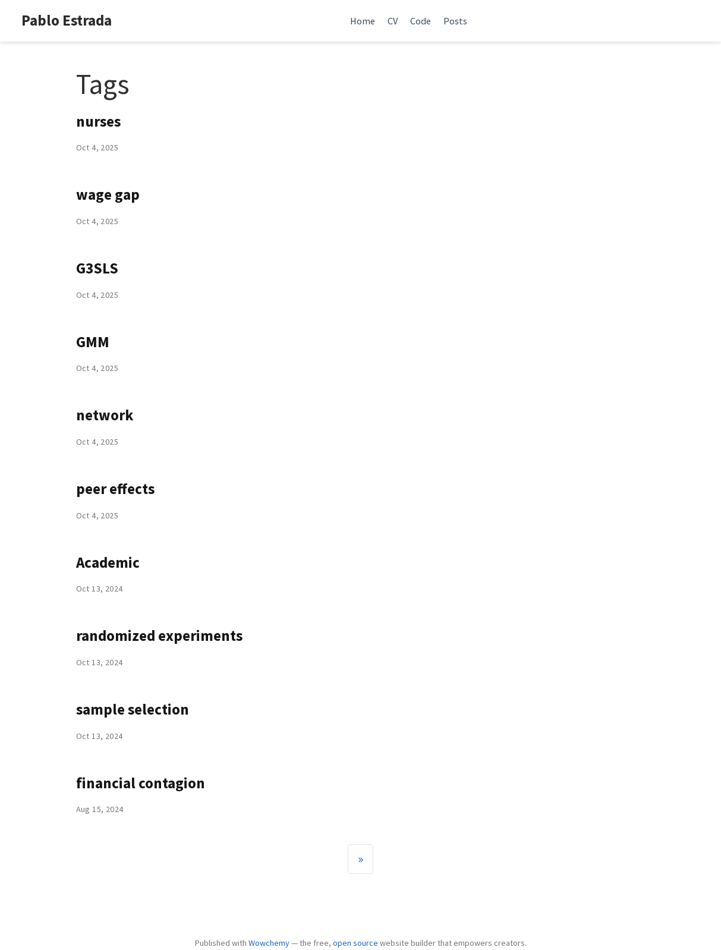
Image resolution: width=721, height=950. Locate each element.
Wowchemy (268, 943)
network (104, 414)
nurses (98, 121)
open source (355, 943)
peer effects (115, 488)
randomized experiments (159, 635)
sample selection (132, 709)
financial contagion (140, 782)
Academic (108, 562)
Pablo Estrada (66, 20)
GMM (92, 341)
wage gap (108, 194)
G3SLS (97, 268)
